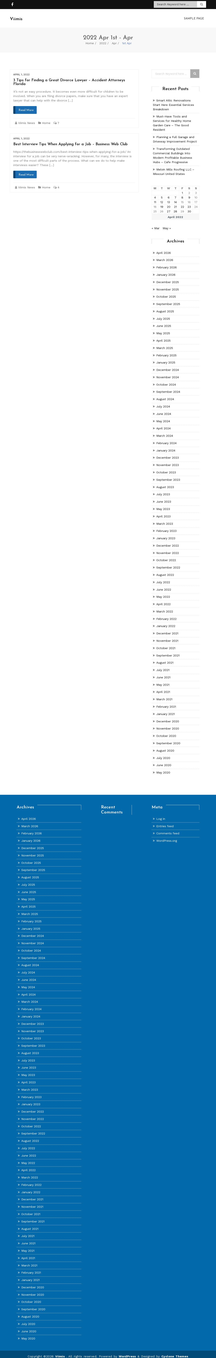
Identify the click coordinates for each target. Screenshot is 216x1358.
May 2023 (163, 504)
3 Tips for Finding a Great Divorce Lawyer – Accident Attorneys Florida (69, 78)
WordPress (127, 1352)
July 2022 (163, 578)
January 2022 (165, 621)
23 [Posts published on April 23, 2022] (189, 202)
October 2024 (166, 380)
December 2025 (167, 278)
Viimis (60, 1352)
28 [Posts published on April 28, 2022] (175, 207)
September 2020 (168, 739)
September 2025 (168, 299)
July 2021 (162, 665)
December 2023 (167, 453)
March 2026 (164, 255)
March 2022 (164, 607)
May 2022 (163, 592)
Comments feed (167, 829)
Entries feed (165, 822)
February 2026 (166, 263)
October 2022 (166, 556)
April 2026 (163, 248)
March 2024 (164, 431)
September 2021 (168, 651)
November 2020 (167, 724)
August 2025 (165, 307)
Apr (114, 39)
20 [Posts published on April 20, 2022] (168, 202)
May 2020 (163, 768)
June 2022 (163, 585)
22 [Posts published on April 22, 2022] (182, 202)
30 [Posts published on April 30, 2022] (189, 207)
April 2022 (163, 600)
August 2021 (164, 658)
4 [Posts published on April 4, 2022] (155, 193)
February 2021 (166, 702)
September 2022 (168, 563)
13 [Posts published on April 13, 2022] (168, 198)
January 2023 (165, 534)
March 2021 (164, 695)
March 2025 (164, 343)
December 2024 (167, 365)
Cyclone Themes (174, 1352)
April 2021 (163, 687)
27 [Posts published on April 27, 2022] (168, 207)
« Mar (155, 224)
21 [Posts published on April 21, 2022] (175, 202)
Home (89, 39)
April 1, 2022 (21, 70)
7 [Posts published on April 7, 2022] (175, 193)
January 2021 (165, 709)
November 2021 (167, 636)
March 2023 (164, 519)
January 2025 (165, 358)
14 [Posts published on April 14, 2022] (175, 198)
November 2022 (167, 548)
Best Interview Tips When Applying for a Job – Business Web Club (70, 140)
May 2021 (162, 680)
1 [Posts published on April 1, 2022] (182, 188)
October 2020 (166, 731)
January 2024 (165, 446)
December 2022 (167, 541)
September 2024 (168, 387)
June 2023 (163, 497)
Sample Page (194, 16)
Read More (26, 106)
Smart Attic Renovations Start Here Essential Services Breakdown (173, 101)
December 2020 (167, 717)
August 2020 (165, 746)
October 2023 (166, 468)
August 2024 (165, 395)
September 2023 (168, 475)
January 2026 (166, 270)
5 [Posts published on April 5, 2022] (162, 193)
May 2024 (163, 417)
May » (167, 224)
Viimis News (26, 118)
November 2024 (167, 373)
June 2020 (163, 761)
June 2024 (163, 409)
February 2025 (166, 351)
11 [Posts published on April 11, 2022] (155, 198)
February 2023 (166, 526)
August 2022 (165, 570)
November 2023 (167, 460)
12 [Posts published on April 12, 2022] (161, 198)
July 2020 (163, 753)
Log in (160, 814)
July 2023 (163, 490)
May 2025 (163, 329)
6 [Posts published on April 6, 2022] (169, 193)
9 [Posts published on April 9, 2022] (189, 193)
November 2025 (167, 285)
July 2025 (163, 314)
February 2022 (166, 614)
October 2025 (166, 292)
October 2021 (165, 644)
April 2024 (163, 424)
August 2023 (165, 483)
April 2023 (163, 512)
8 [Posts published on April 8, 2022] (182, 193)
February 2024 (166, 439)
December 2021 (167, 629)
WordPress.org (166, 836)
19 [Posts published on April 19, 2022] (161, 202)
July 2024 (163, 402)
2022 (102, 39)
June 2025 (163, 321)
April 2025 (163, 336)
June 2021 (163, 673)
